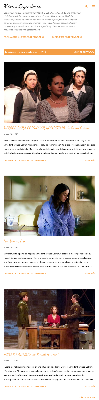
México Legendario (22, 6)
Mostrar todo (84, 52)
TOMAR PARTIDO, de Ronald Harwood (31, 354)
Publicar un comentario (33, 160)
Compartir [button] (10, 160)
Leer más (90, 160)
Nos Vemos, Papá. (15, 241)
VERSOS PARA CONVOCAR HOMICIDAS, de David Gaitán (46, 128)
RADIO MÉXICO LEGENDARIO (67, 37)
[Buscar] (86, 5)
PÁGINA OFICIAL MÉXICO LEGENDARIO (24, 37)
